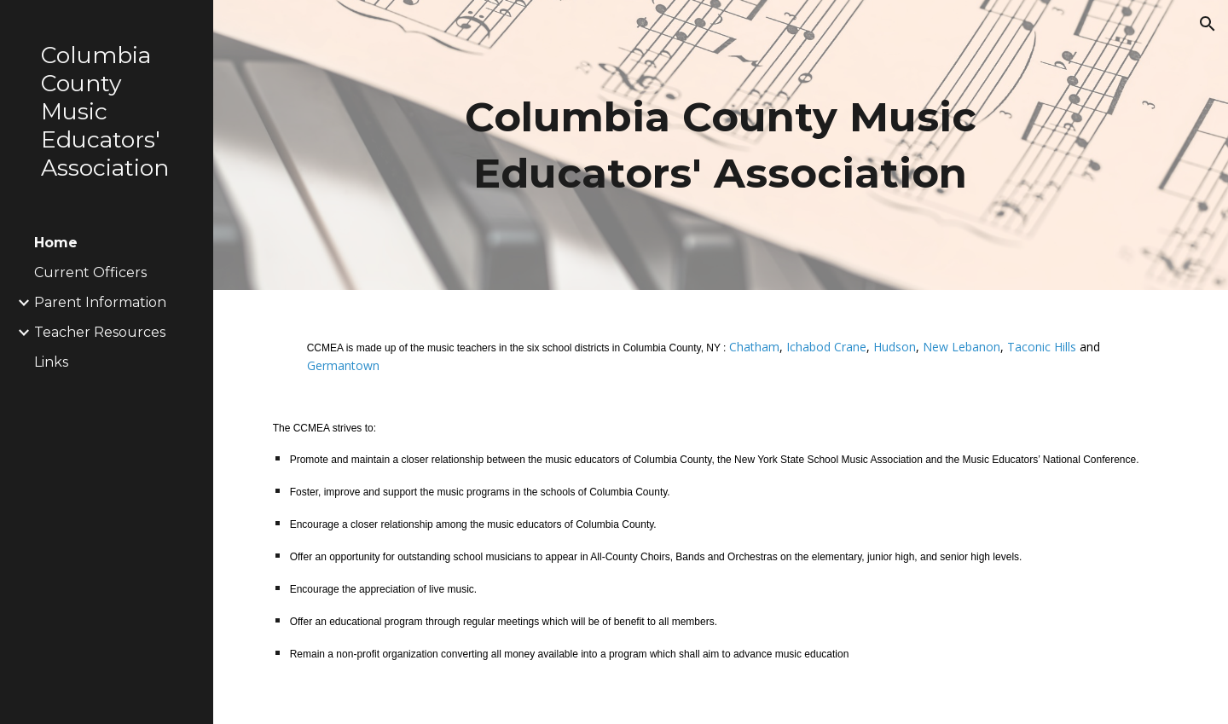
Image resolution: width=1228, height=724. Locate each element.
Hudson (894, 347)
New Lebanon (961, 347)
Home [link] (56, 243)
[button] (1207, 23)
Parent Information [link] (100, 302)
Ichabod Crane (826, 347)
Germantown (343, 365)
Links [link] (51, 362)
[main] (720, 145)
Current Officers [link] (90, 272)
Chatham (754, 347)
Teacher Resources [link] (99, 332)
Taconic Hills (1041, 347)
